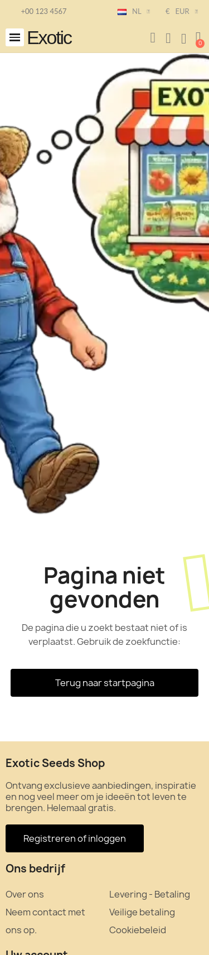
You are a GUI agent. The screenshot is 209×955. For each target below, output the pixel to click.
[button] (15, 37)
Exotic (49, 37)
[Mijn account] (168, 38)
